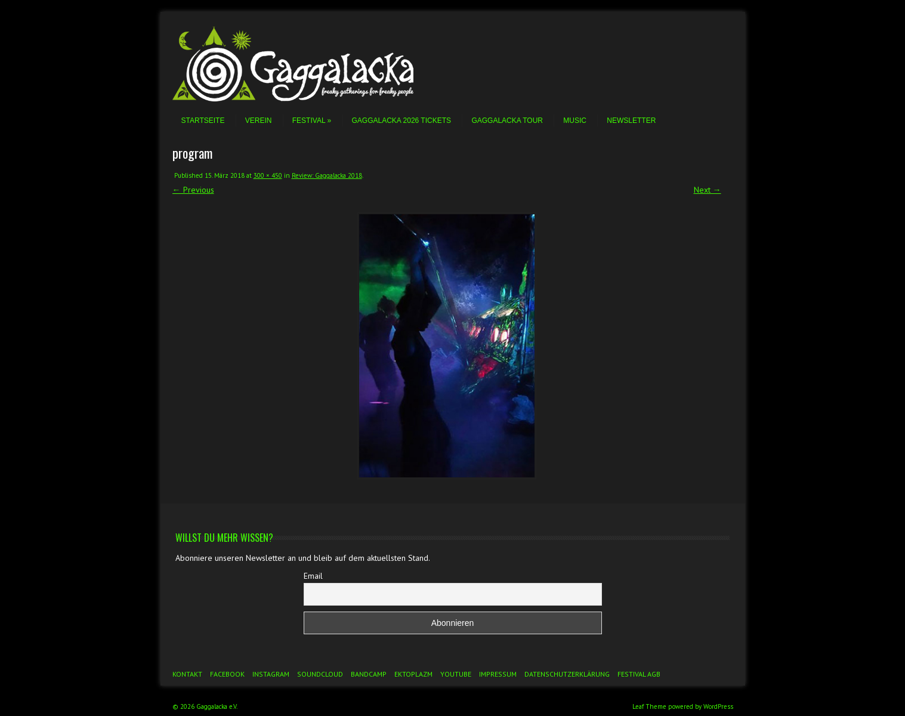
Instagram (270, 673)
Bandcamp (369, 673)
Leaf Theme (649, 706)
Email (313, 575)
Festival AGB (638, 673)
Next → (707, 189)
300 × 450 (268, 175)
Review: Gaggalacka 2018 (327, 175)
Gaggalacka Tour (507, 120)
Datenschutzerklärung (567, 673)
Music (574, 120)
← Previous (193, 189)
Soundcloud (320, 673)
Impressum (498, 673)
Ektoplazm (413, 673)
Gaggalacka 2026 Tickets (402, 120)
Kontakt (187, 673)
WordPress (718, 706)
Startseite (203, 120)
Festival (311, 120)
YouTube (455, 673)
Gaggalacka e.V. (216, 706)
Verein (258, 120)
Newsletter (631, 120)
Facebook (227, 673)
